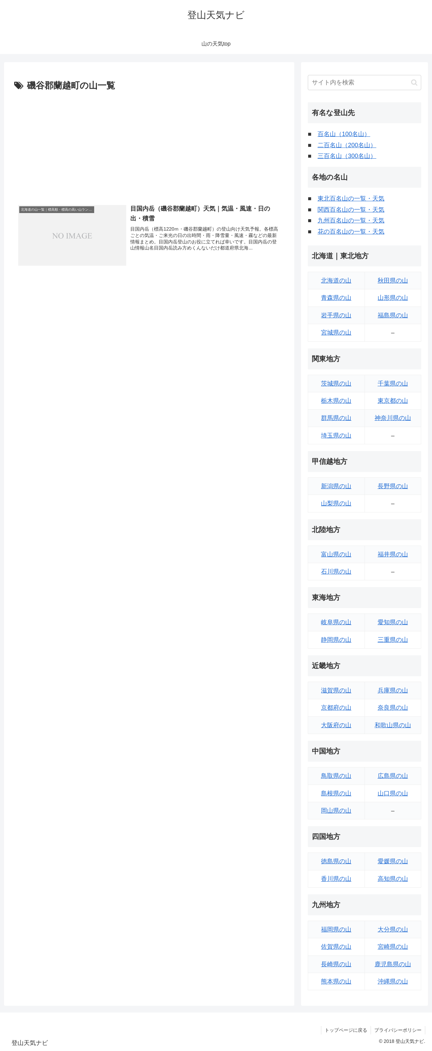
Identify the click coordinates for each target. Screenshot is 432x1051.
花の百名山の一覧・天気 (351, 231)
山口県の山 (393, 793)
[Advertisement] (149, 144)
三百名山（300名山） (347, 156)
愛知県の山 (393, 622)
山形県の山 (393, 297)
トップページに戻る (346, 1030)
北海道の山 (336, 280)
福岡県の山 (336, 929)
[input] (364, 82)
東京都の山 (393, 400)
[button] (414, 82)
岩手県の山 (336, 315)
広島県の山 (393, 775)
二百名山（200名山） (347, 145)
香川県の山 (336, 878)
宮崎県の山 (393, 946)
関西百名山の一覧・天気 (351, 209)
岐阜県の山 (336, 622)
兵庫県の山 (393, 690)
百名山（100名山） (344, 134)
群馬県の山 (336, 418)
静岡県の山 (336, 639)
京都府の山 (336, 707)
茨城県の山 (336, 383)
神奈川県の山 (393, 418)
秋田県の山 (393, 280)
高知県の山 (393, 878)
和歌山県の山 (393, 725)
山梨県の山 (336, 503)
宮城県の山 (336, 332)
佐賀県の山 (336, 946)
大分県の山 (393, 929)
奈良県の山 (393, 707)
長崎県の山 (336, 964)
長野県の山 (393, 486)
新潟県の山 (336, 486)
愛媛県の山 (393, 861)
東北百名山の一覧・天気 (351, 198)
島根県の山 (336, 793)
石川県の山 (336, 571)
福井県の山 (393, 554)
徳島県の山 (336, 861)
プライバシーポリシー (398, 1030)
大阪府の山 (336, 725)
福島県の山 (393, 315)
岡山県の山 (336, 810)
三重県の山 (393, 639)
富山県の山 (336, 554)
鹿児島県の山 (393, 964)
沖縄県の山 (393, 981)
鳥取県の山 (336, 775)
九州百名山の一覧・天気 (351, 220)
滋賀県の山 (336, 690)
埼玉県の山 (336, 435)
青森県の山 (336, 297)
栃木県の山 (336, 400)
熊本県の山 (336, 981)
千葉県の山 (393, 383)
